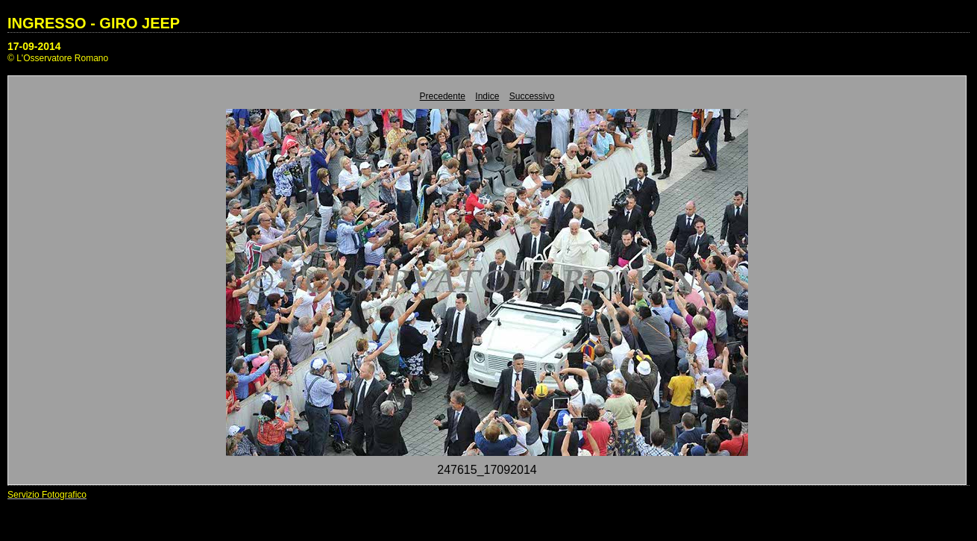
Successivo (532, 96)
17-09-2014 (34, 46)
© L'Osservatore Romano (57, 58)
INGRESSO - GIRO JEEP (93, 23)
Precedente (442, 96)
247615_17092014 (486, 469)
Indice (487, 96)
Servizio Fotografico (47, 495)
